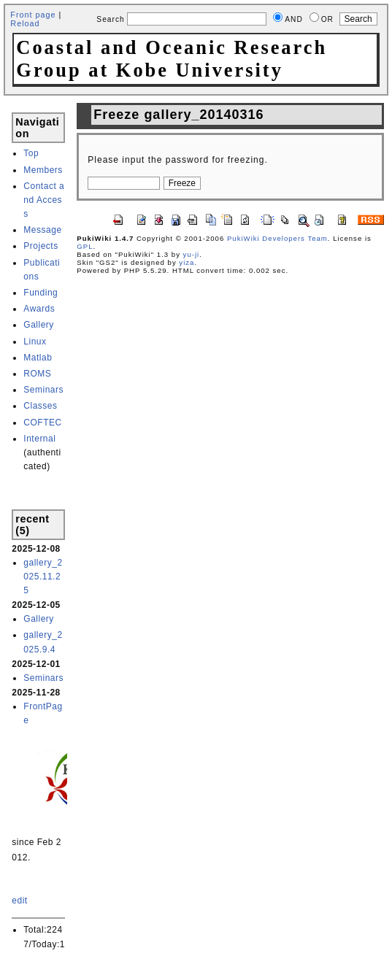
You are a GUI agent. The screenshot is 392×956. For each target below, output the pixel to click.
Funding (40, 293)
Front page (32, 14)
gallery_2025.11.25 (42, 576)
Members (43, 170)
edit (19, 900)
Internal (39, 438)
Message (42, 230)
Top (31, 153)
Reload (24, 23)
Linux (34, 341)
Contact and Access (43, 200)
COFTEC (42, 422)
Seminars (43, 390)
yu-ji (191, 254)
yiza (186, 262)
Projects (40, 246)
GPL (85, 246)
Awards (39, 309)
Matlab (37, 357)
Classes (40, 406)
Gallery (38, 325)
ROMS (37, 374)
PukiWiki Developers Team (277, 238)
